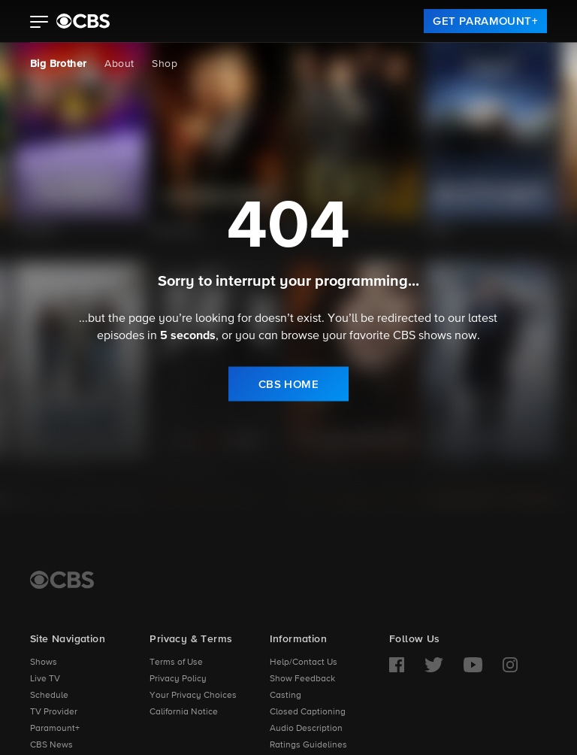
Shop (164, 64)
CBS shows (422, 336)
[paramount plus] (83, 21)
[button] (39, 23)
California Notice (184, 712)
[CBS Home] (62, 580)
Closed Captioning (308, 712)
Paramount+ (55, 728)
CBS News (51, 745)
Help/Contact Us (303, 662)
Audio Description (306, 728)
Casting (285, 695)
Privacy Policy (178, 679)
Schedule (49, 695)
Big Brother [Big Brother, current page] (58, 64)
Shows (43, 662)
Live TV (45, 679)
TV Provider (53, 712)
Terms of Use (176, 662)
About (119, 64)
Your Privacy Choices (193, 695)
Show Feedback (302, 679)
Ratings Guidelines (308, 745)
